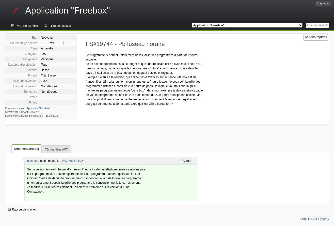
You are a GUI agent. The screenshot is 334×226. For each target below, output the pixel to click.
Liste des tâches (60, 26)
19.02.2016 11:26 (71, 161)
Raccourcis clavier (22, 209)
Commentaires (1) (26, 149)
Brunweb (24, 112)
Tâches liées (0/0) (56, 149)
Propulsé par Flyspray (314, 219)
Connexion (324, 3)
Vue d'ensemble (27, 26)
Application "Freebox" (38, 108)
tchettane (38, 115)
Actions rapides (316, 37)
